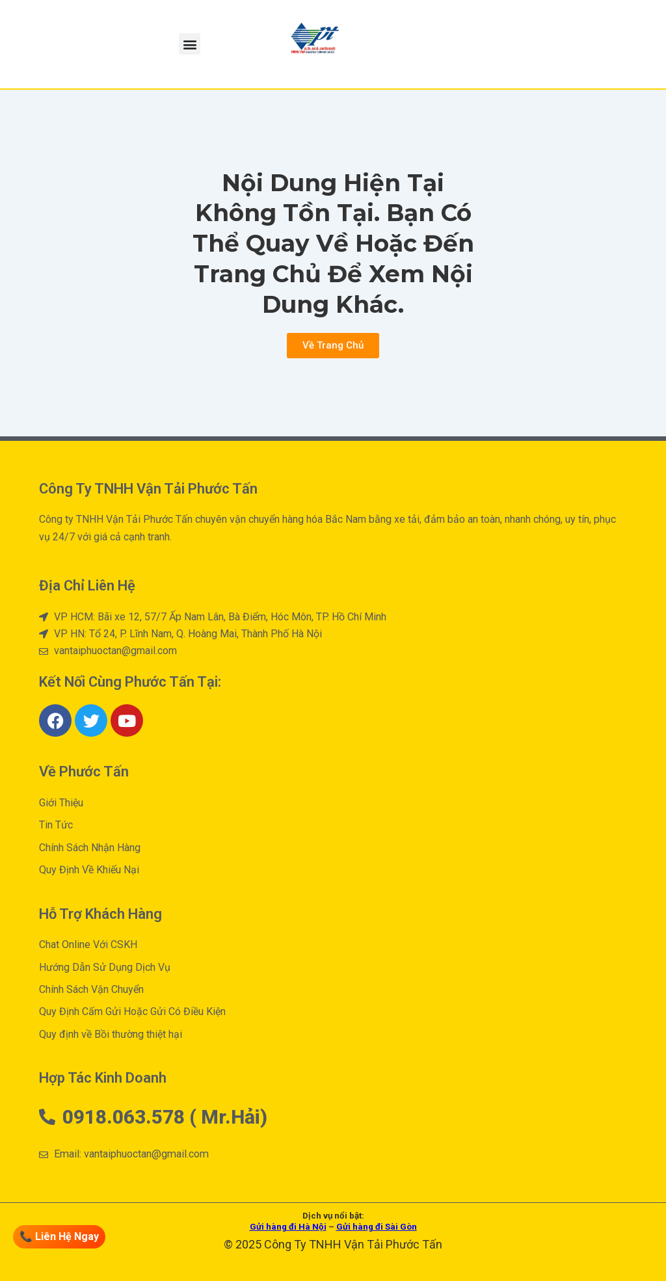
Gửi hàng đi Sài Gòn (376, 1227)
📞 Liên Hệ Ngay (60, 1236)
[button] (189, 44)
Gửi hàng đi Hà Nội (288, 1227)
